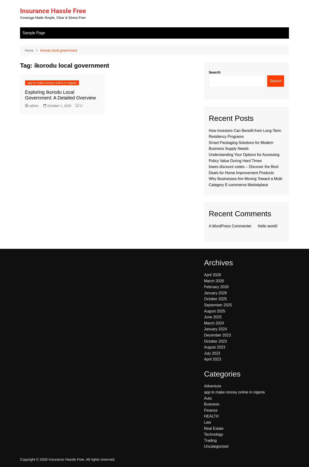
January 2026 (215, 293)
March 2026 (214, 281)
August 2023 (214, 347)
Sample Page (33, 33)
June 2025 (213, 317)
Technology (213, 434)
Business (211, 404)
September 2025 (218, 305)
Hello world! (268, 226)
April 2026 (212, 275)
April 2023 (212, 359)
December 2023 (217, 335)
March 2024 (214, 323)
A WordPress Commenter (230, 226)
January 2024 (215, 329)
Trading (210, 440)
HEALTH (211, 416)
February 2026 (216, 287)
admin (31, 106)
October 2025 (215, 299)
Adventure (212, 386)
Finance (210, 410)
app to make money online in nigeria (52, 83)
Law (207, 422)
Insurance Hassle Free (53, 11)
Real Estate (214, 428)
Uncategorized (216, 446)
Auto (208, 398)
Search (215, 72)
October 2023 (215, 341)
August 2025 (214, 311)
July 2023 (212, 353)
